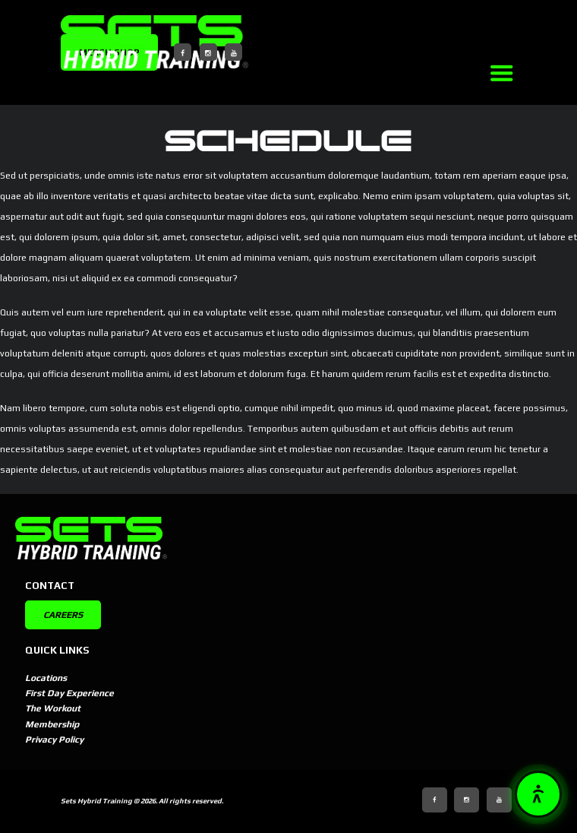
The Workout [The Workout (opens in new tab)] (52, 708)
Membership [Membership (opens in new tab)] (52, 724)
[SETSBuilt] (154, 41)
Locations (46, 678)
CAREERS (63, 615)
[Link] (501, 73)
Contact (49, 585)
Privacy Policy (54, 739)
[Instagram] (208, 52)
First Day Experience (69, 693)
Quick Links (57, 650)
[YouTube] (233, 52)
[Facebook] (182, 52)
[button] (538, 794)
